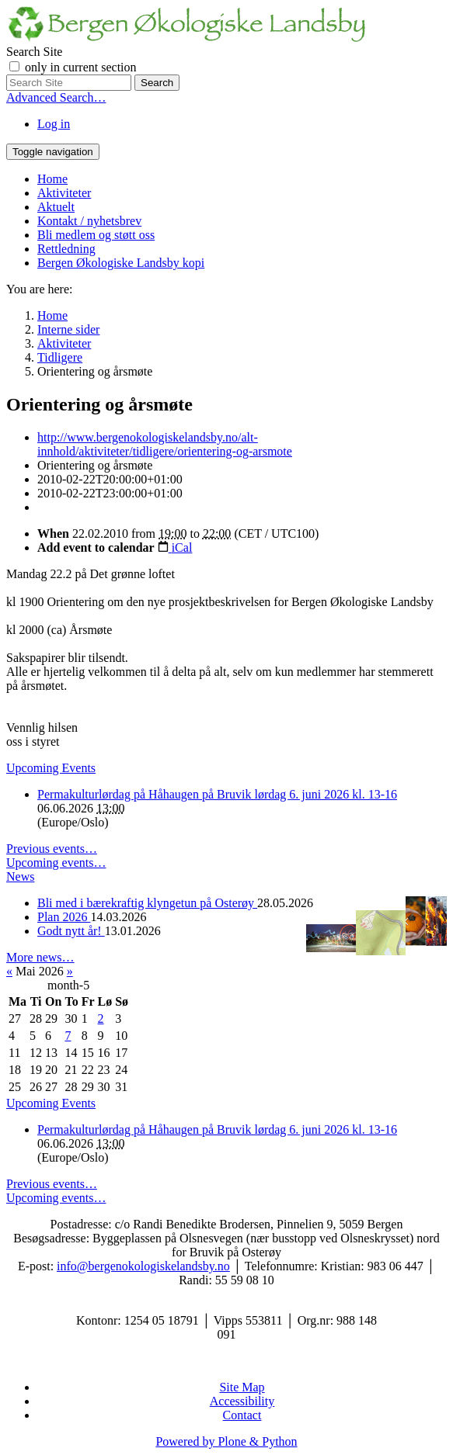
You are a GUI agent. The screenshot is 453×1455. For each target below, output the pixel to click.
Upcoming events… (56, 862)
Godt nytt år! (71, 930)
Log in (53, 123)
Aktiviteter (64, 192)
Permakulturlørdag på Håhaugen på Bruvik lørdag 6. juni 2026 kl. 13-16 (217, 794)
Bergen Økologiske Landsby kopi (120, 262)
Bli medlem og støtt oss (96, 234)
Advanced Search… (56, 97)
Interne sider (68, 329)
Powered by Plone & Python (226, 1441)
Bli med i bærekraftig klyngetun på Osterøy (147, 902)
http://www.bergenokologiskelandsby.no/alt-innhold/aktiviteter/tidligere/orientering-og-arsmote (164, 444)
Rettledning (66, 248)
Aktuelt (56, 206)
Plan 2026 (63, 916)
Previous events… (51, 848)
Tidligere (59, 357)
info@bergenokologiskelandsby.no (143, 1266)
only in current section (81, 67)
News (20, 876)
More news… (40, 957)
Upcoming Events (51, 767)
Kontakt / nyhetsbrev (89, 220)
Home (52, 178)
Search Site (34, 51)
